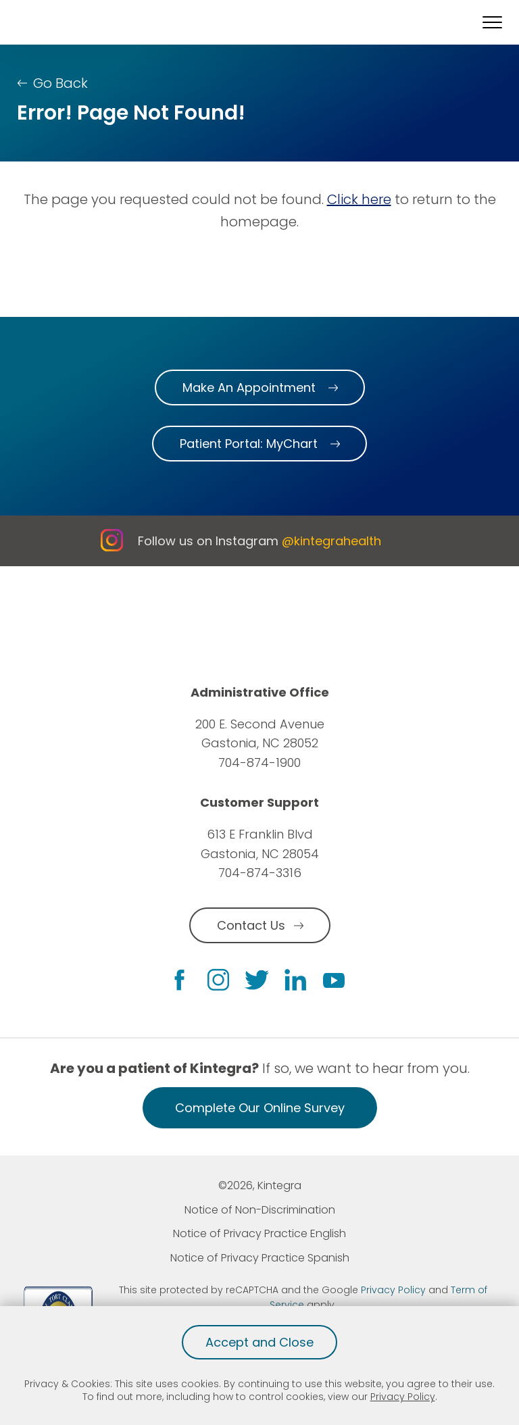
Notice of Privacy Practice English (259, 1233)
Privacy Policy (402, 1396)
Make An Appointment (249, 387)
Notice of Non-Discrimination (259, 1210)
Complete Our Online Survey (260, 1107)
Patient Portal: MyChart (249, 443)
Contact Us (251, 925)
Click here (359, 199)
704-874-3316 (259, 872)
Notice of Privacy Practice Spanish (259, 1258)
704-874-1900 (259, 762)
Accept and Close (259, 1342)
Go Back (60, 83)
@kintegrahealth (331, 540)
